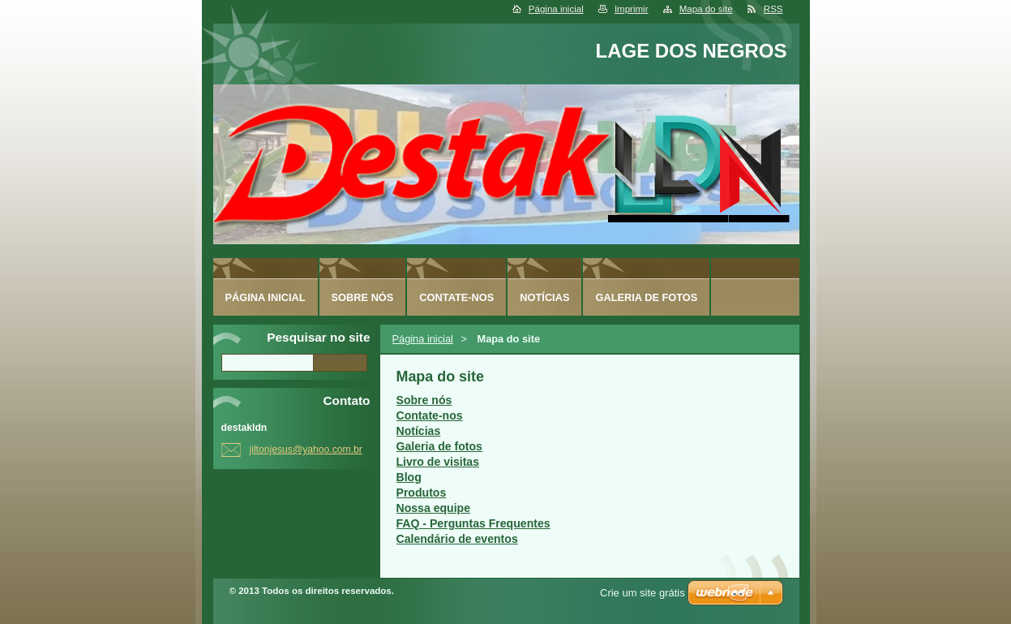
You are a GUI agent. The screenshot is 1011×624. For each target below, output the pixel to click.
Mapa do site (706, 9)
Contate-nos (429, 415)
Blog (409, 477)
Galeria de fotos (439, 446)
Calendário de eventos (457, 538)
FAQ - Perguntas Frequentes (473, 523)
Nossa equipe (433, 507)
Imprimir (632, 9)
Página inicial (556, 9)
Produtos (421, 492)
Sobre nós (424, 400)
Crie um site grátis (642, 593)
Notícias (418, 430)
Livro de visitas (438, 461)
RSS (773, 9)
